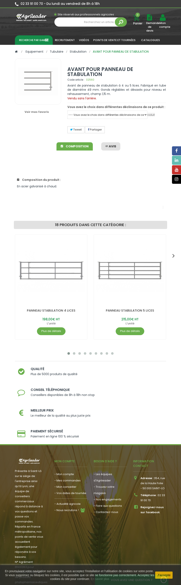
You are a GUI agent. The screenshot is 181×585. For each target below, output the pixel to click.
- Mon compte (64, 440)
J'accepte (164, 575)
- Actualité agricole (67, 469)
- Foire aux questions (108, 471)
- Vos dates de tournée (70, 459)
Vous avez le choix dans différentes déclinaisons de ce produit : (116, 107)
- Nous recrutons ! (66, 476)
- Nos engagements (107, 465)
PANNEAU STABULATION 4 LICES (51, 310)
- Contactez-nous (106, 478)
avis (111, 146)
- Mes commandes (67, 446)
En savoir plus (100, 579)
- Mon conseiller (65, 452)
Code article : (75, 79)
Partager (95, 130)
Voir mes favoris (37, 112)
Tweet (76, 130)
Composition (75, 146)
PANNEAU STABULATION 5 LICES (130, 310)
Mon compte (162, 25)
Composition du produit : (39, 180)
